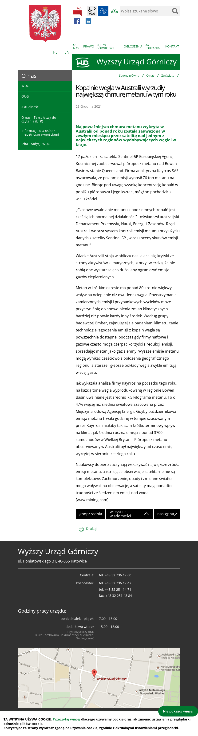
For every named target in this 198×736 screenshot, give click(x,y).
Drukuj (91, 528)
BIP (77, 11)
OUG (25, 96)
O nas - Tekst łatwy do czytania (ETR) (38, 119)
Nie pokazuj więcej (178, 711)
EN (66, 52)
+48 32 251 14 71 (118, 589)
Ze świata (167, 75)
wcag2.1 (92, 11)
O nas (150, 75)
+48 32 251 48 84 (119, 595)
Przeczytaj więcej (66, 719)
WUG (25, 85)
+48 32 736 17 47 (118, 583)
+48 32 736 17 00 (118, 575)
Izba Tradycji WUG (35, 144)
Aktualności (30, 107)
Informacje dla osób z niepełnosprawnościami (40, 132)
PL (55, 52)
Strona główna (129, 75)
